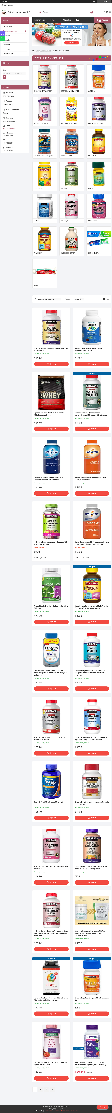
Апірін (90, 188)
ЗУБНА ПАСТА (93, 253)
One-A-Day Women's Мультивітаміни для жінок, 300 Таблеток (90, 479)
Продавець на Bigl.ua (56, 1109)
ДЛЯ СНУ (91, 91)
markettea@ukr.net (10, 128)
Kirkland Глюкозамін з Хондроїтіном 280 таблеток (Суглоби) (49, 739)
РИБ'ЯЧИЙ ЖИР (66, 156)
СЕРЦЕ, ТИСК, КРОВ (95, 123)
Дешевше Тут (8, 54)
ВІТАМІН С (92, 156)
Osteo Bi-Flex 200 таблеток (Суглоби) (48, 802)
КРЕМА (37, 285)
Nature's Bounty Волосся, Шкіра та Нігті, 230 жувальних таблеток (51, 1064)
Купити (53, 364)
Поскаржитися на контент (52, 1111)
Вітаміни (53, 20)
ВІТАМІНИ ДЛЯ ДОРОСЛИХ (44, 91)
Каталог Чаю (39, 20)
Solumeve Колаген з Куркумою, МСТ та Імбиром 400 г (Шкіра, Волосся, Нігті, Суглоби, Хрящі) (90, 933)
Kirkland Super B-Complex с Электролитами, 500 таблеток (51, 349)
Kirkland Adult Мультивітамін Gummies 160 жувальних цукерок (50, 543)
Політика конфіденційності (69, 1111)
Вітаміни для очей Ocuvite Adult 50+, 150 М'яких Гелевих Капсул (90, 349)
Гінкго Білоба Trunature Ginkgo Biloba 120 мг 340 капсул (51, 607)
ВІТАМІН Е (65, 188)
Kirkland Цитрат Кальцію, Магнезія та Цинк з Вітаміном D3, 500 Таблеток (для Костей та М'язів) (51, 933)
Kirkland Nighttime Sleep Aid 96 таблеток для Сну (92, 999)
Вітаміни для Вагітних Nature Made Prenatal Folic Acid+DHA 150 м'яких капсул (91, 607)
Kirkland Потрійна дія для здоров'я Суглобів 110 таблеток (92, 803)
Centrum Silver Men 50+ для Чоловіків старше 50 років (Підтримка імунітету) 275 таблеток (50, 673)
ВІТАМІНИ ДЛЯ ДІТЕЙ (69, 123)
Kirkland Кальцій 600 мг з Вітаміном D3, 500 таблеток (51, 868)
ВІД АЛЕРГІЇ (92, 221)
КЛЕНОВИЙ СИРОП (68, 253)
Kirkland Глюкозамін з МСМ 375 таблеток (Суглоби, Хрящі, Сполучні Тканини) (91, 739)
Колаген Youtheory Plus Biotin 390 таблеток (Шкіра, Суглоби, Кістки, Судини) (51, 999)
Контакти (6, 45)
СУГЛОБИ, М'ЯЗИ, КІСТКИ (70, 91)
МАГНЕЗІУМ (38, 253)
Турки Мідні (7, 35)
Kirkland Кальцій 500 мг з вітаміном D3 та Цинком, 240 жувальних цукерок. (91, 868)
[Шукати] (39, 12)
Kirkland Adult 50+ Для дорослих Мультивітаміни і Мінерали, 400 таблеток (91, 414)
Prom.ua (66, 1107)
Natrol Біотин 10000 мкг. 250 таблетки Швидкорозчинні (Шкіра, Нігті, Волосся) (90, 1064)
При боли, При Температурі (44, 156)
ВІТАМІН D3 (38, 188)
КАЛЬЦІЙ (64, 221)
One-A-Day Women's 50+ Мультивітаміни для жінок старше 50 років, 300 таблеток (92, 543)
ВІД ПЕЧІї (37, 221)
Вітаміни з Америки (10, 31)
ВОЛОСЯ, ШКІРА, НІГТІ (42, 123)
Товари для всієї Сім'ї (43, 51)
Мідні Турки (68, 20)
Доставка (6, 49)
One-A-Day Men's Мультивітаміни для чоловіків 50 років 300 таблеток (48, 479)
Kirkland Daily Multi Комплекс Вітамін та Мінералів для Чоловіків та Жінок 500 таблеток (90, 673)
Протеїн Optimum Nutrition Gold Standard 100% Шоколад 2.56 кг (49, 414)
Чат (102, 1107)
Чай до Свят (7, 40)
